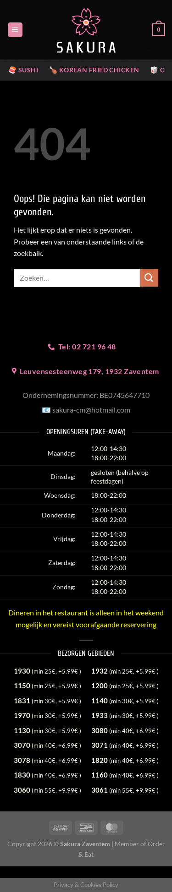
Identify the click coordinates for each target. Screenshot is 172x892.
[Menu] (15, 30)
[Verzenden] (149, 278)
